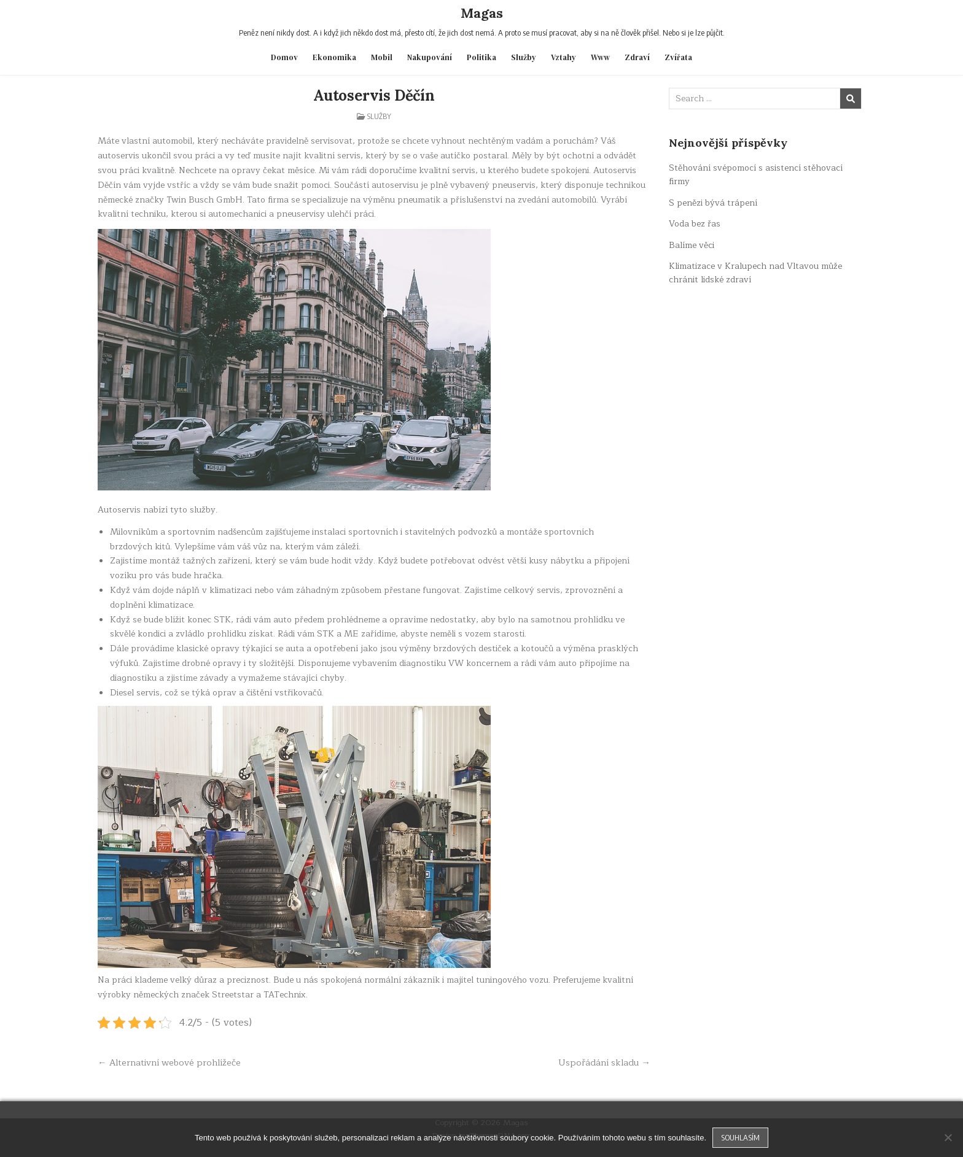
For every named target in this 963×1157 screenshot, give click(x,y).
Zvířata (678, 57)
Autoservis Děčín (374, 95)
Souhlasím (740, 1137)
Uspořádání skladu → (604, 1062)
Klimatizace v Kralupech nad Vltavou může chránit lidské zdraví (755, 273)
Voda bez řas (694, 224)
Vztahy (563, 57)
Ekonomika (334, 57)
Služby (523, 57)
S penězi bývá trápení (713, 203)
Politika (481, 57)
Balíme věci (691, 245)
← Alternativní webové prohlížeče (169, 1062)
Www (600, 57)
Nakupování (429, 57)
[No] (948, 1137)
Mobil (381, 57)
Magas (482, 12)
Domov (284, 57)
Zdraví (637, 57)
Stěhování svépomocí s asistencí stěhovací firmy (756, 174)
